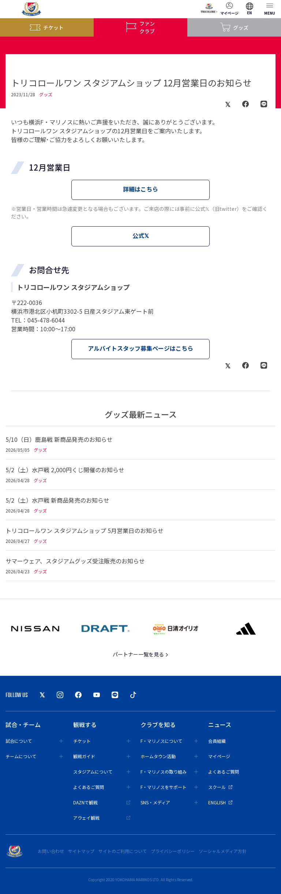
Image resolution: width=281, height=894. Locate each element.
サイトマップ (81, 851)
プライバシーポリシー (173, 851)
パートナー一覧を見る (141, 654)
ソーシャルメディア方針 (223, 851)
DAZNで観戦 (102, 802)
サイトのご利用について (122, 851)
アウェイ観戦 (102, 818)
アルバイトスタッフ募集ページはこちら (140, 348)
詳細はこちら (140, 189)
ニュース (219, 724)
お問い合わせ (51, 851)
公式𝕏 (140, 235)
